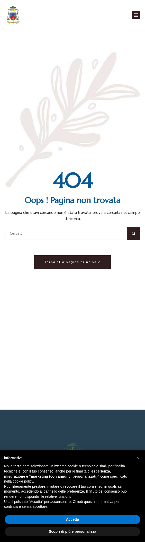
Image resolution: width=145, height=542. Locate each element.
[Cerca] (133, 233)
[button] (136, 15)
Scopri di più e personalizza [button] (72, 531)
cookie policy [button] (23, 481)
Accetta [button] (72, 519)
